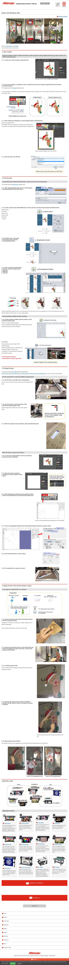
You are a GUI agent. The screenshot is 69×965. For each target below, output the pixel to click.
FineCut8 (14, 88)
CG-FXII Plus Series (7, 373)
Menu (64, 4)
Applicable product (62, 16)
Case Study (6, 921)
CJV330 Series (32, 373)
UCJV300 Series (41, 373)
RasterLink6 (15, 184)
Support (5, 932)
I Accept (13, 963)
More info (20, 963)
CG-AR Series (16, 373)
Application (6, 924)
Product (5, 917)
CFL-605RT (15, 46)
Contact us (34, 959)
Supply (5, 928)
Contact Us (6, 940)
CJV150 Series (8, 46)
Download (6, 936)
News (5, 943)
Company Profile (7, 947)
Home (5, 913)
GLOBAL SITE (45, 3)
